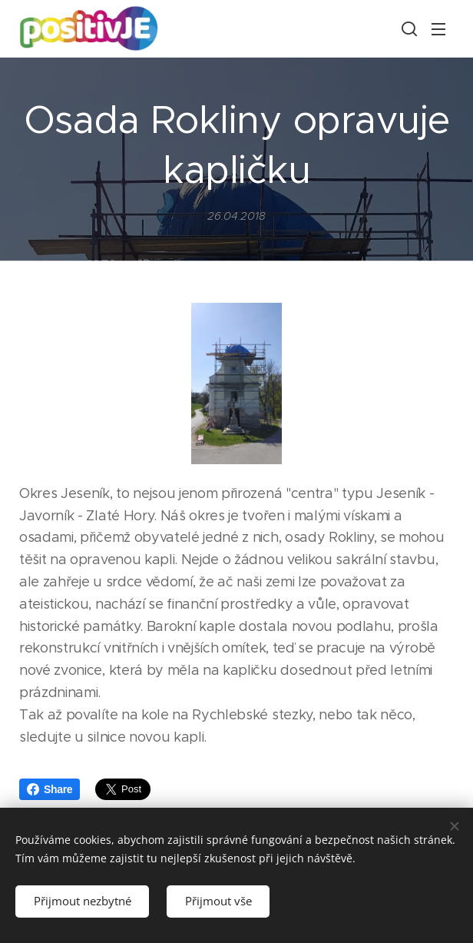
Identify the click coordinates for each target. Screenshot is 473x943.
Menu (438, 29)
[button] (407, 28)
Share (49, 789)
